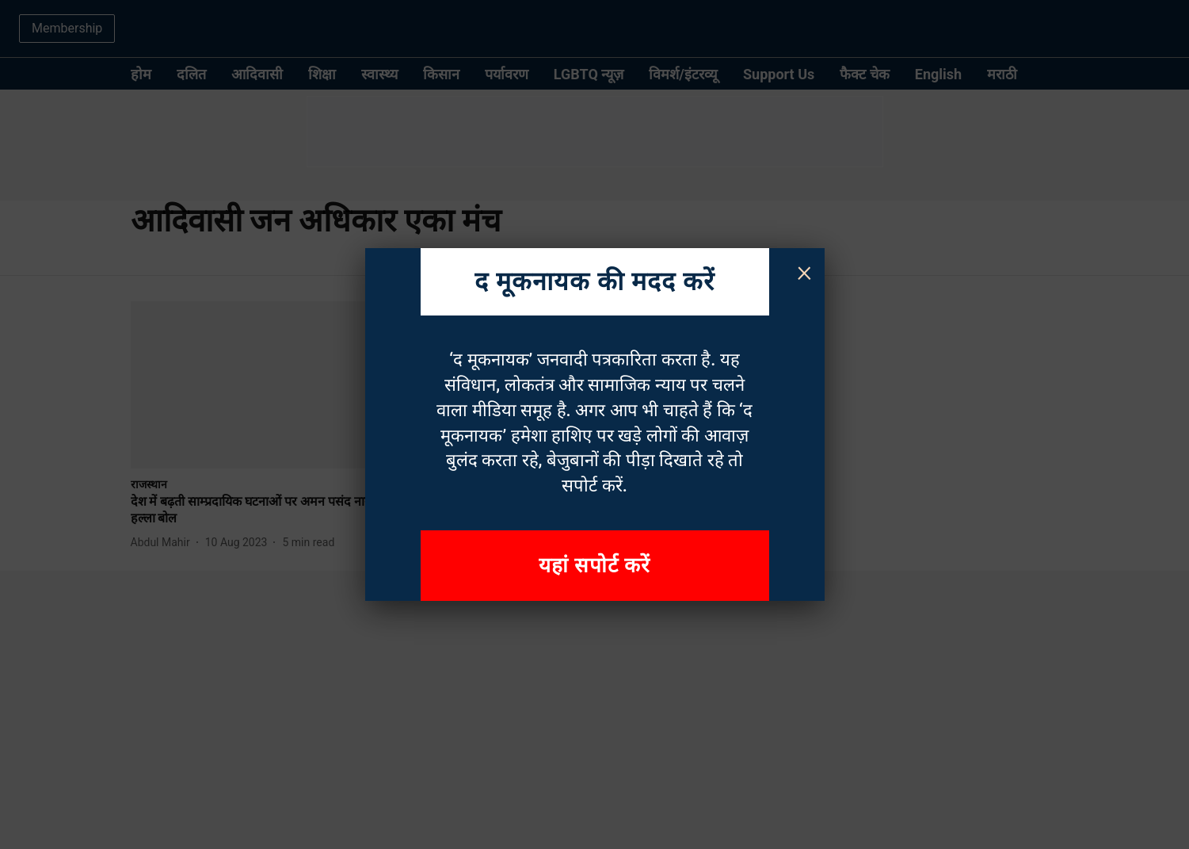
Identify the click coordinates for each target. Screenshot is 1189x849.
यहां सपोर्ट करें (595, 565)
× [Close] (805, 271)
